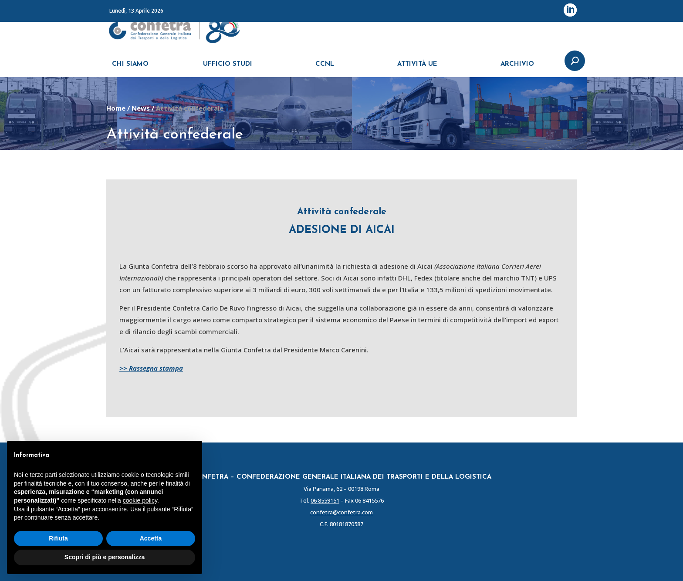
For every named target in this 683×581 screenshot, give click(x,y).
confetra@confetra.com (341, 512)
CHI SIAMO (130, 68)
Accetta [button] (151, 538)
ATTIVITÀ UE (417, 68)
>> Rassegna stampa (151, 368)
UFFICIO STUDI (227, 68)
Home (115, 108)
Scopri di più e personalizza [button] (104, 557)
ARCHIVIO (517, 68)
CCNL (324, 68)
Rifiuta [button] (58, 538)
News (141, 108)
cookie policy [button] (140, 500)
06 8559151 (325, 500)
